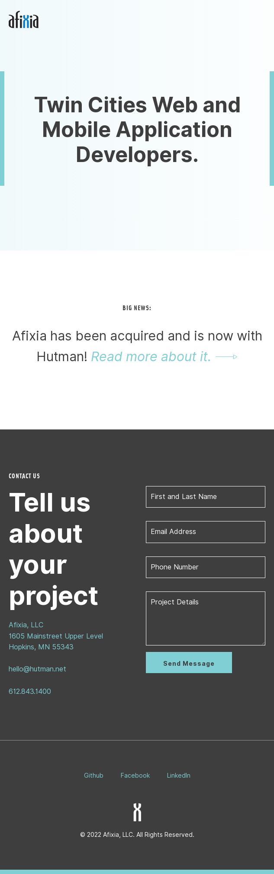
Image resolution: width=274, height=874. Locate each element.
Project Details (175, 602)
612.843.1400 (30, 691)
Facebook (135, 775)
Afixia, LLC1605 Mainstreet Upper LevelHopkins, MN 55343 (56, 636)
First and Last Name (184, 497)
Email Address (173, 532)
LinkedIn (178, 775)
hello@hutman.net (37, 669)
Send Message (189, 663)
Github (93, 775)
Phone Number (175, 567)
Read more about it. (151, 356)
